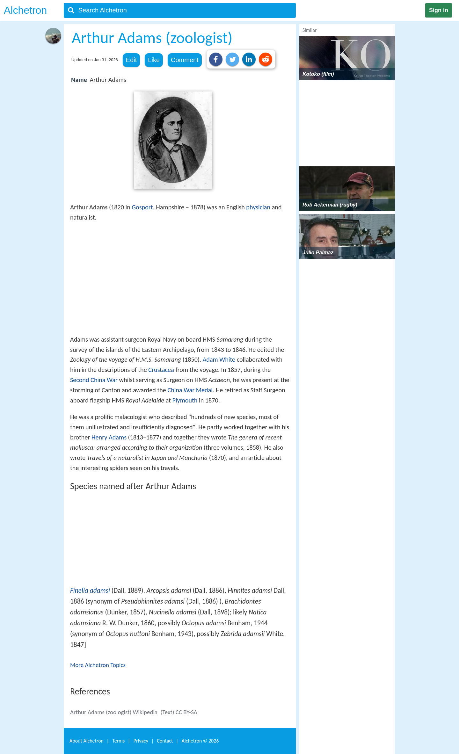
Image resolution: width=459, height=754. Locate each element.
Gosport (142, 207)
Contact (165, 741)
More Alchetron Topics (98, 665)
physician (258, 207)
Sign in (438, 10)
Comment (185, 59)
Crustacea (161, 369)
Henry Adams (109, 437)
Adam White (219, 359)
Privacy (141, 741)
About (86, 741)
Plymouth (185, 400)
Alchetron (25, 10)
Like (154, 59)
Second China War (94, 380)
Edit (131, 59)
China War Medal (190, 390)
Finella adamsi (90, 590)
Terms (118, 741)
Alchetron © (200, 741)
